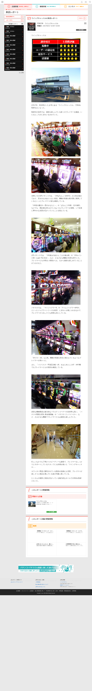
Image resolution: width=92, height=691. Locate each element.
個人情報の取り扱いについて (41, 584)
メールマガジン (63, 582)
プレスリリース (25, 590)
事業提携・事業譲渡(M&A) (65, 590)
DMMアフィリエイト (64, 585)
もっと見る (21, 72)
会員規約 (32, 590)
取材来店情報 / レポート (20, 9)
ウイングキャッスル (51, 23)
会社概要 (18, 590)
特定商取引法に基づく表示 (52, 590)
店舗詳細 (81, 18)
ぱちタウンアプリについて (17, 582)
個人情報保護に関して (40, 590)
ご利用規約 (37, 582)
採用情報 (74, 590)
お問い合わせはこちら (40, 586)
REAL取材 (29, 9)
